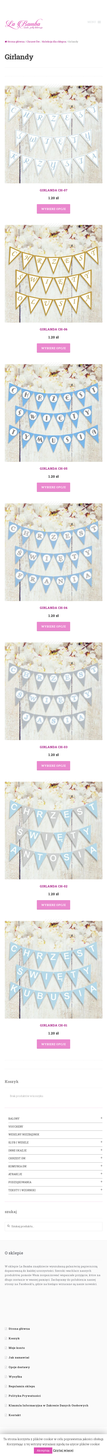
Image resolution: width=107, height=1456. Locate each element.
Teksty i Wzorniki (22, 1190)
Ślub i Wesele (18, 1142)
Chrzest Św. (33, 41)
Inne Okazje (17, 1150)
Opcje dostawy (19, 1367)
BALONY (14, 1118)
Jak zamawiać (19, 1357)
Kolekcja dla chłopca (54, 41)
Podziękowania (19, 1182)
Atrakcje (15, 1174)
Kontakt (15, 1415)
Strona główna (15, 41)
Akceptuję (43, 1450)
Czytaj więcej (63, 1450)
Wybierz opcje (53, 209)
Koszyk (14, 1338)
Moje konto (17, 1348)
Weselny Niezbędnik (23, 1134)
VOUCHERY (15, 1126)
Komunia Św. (17, 1166)
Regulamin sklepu (22, 1386)
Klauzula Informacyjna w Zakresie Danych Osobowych (48, 1405)
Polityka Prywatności (25, 1395)
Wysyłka (15, 1376)
